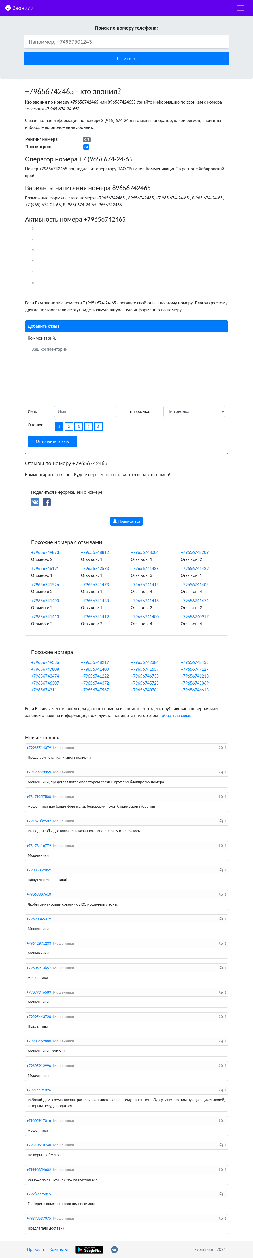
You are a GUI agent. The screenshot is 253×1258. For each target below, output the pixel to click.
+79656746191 (45, 568)
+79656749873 (45, 552)
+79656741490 (45, 600)
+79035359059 (39, 870)
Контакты (59, 1249)
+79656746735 (145, 676)
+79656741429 (195, 568)
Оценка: (36, 425)
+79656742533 (95, 568)
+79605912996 (39, 1065)
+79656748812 (95, 552)
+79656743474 (45, 676)
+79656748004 (145, 552)
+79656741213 (195, 676)
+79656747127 (195, 669)
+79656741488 (145, 568)
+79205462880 (39, 1041)
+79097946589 (39, 992)
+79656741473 (95, 584)
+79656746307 (45, 683)
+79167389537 (39, 821)
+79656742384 (145, 662)
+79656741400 (95, 669)
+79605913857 (39, 967)
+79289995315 (39, 1194)
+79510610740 (39, 1145)
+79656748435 (195, 662)
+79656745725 (145, 683)
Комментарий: (42, 338)
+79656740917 (195, 617)
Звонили (19, 8)
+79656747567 (95, 690)
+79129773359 (39, 772)
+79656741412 (95, 617)
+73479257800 (39, 796)
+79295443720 (39, 1016)
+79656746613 (195, 690)
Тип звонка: (139, 411)
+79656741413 (45, 617)
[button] (126, 58)
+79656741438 (95, 600)
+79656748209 (195, 552)
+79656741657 (145, 669)
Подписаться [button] (126, 521)
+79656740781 (145, 690)
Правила (35, 1249)
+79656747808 (45, 669)
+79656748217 (95, 662)
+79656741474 (195, 600)
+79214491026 (39, 1090)
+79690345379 (39, 918)
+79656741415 (145, 584)
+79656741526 (45, 584)
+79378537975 (39, 1218)
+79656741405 (195, 584)
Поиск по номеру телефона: (126, 28)
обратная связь (176, 715)
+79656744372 (95, 683)
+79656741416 (145, 600)
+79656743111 (45, 690)
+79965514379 (39, 747)
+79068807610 (39, 894)
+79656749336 (45, 662)
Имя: (32, 411)
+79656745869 (195, 683)
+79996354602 (39, 1169)
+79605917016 (39, 1120)
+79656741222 (95, 676)
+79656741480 (145, 617)
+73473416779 (39, 845)
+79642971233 (39, 943)
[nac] (240, 8)
